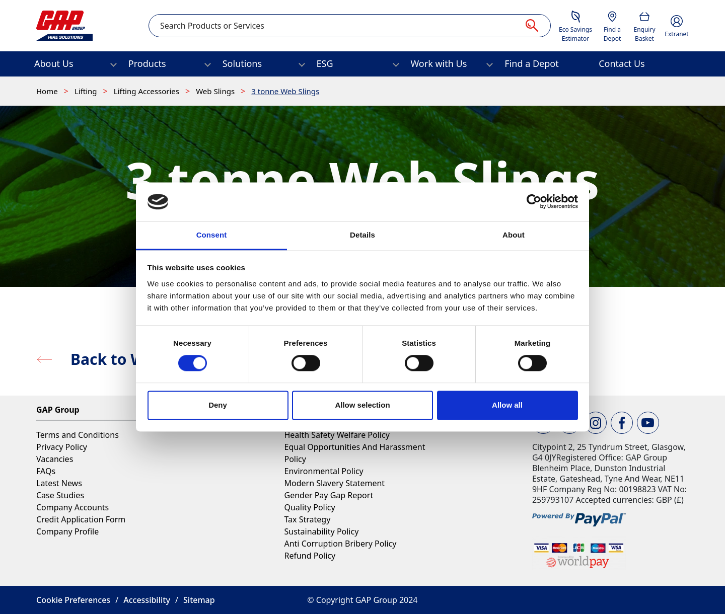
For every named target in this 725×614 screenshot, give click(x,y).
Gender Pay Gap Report (328, 495)
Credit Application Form (80, 519)
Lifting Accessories (147, 91)
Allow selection (362, 405)
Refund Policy (309, 555)
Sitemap (199, 599)
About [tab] (513, 235)
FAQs (45, 471)
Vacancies (54, 459)
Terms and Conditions (77, 434)
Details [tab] (362, 235)
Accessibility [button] (146, 599)
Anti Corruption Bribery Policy (340, 543)
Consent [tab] (211, 235)
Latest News (59, 483)
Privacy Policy (61, 446)
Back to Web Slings (140, 359)
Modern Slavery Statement (334, 483)
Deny (217, 405)
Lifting (87, 91)
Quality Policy (309, 507)
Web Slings (216, 91)
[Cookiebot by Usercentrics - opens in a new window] (534, 201)
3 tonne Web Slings (285, 91)
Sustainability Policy (321, 531)
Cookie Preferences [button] (73, 599)
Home (48, 91)
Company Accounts (72, 507)
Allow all (507, 405)
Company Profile (67, 531)
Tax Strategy (307, 519)
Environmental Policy (323, 471)
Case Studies (60, 495)
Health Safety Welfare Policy (336, 434)
